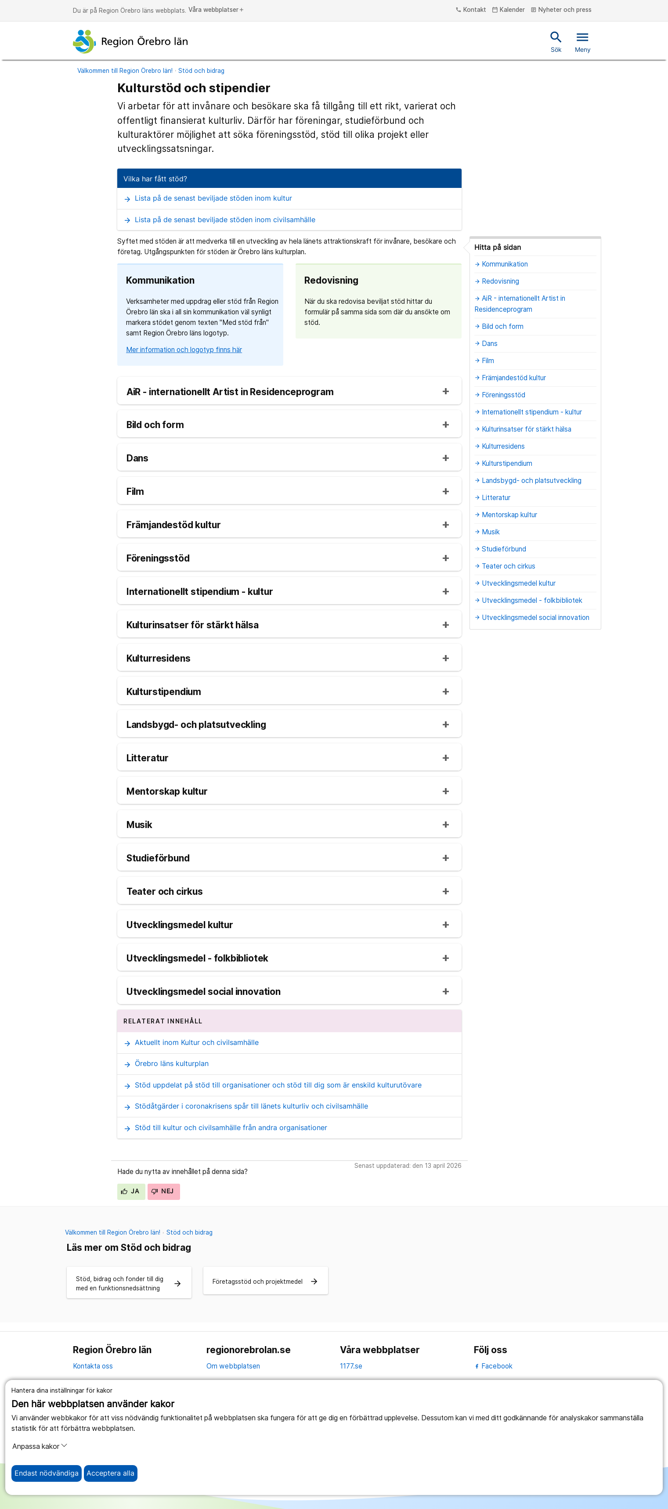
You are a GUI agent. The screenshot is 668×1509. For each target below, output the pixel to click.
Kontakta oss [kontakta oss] (93, 1366)
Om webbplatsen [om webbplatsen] (233, 1366)
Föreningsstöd (158, 558)
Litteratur (147, 758)
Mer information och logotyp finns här (184, 350)
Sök (556, 41)
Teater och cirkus (164, 892)
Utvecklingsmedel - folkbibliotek (197, 958)
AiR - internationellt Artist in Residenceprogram (230, 392)
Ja (130, 1191)
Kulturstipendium (163, 692)
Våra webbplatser (216, 10)
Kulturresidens (158, 658)
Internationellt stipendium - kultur (199, 592)
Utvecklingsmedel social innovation (203, 992)
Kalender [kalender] (508, 10)
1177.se (351, 1366)
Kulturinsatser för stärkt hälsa (192, 625)
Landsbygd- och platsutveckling (196, 725)
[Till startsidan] (130, 42)
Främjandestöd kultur (173, 525)
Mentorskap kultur (167, 791)
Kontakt (470, 10)
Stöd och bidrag (201, 70)
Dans (137, 458)
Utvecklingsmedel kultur (179, 925)
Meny (583, 41)
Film (135, 492)
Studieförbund (158, 858)
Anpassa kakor (40, 1446)
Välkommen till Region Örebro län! (125, 70)
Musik (139, 825)
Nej (162, 1191)
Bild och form (155, 425)
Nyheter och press (561, 10)
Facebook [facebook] (493, 1366)
